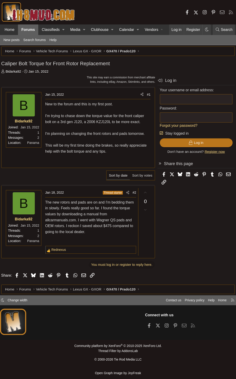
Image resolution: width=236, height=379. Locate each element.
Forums (28, 30)
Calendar (126, 30)
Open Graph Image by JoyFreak (118, 373)
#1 (146, 97)
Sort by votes (140, 178)
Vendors (151, 30)
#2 (132, 195)
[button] (63, 29)
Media (75, 30)
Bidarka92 (16, 74)
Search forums (34, 40)
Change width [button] (22, 302)
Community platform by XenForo (118, 347)
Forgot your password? (176, 128)
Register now (212, 154)
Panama (35, 145)
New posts (11, 40)
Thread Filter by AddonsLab (118, 352)
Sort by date (116, 178)
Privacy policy (189, 302)
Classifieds (50, 30)
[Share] (139, 97)
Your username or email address (184, 92)
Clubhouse (100, 30)
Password (165, 111)
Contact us (166, 302)
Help (53, 40)
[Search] (224, 29)
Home (10, 30)
